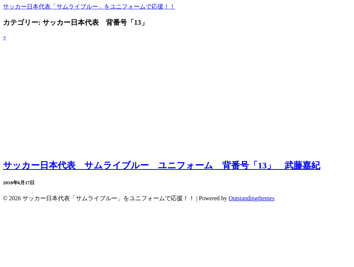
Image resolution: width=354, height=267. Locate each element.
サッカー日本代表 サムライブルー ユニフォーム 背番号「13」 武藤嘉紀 (161, 165)
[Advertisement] (177, 100)
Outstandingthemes (251, 198)
